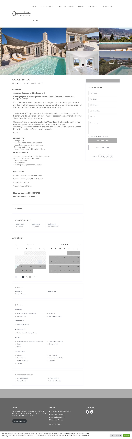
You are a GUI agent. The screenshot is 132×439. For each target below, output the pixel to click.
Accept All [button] (126, 435)
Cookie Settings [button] (116, 435)
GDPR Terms (104, 136)
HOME (34, 7)
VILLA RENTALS (47, 7)
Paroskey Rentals (57, 420)
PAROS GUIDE (107, 7)
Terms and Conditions (24, 375)
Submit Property (19, 421)
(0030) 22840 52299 (57, 414)
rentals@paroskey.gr (58, 417)
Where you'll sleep (22, 220)
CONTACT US (93, 7)
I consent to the (99, 136)
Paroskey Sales (56, 424)
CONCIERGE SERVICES (65, 7)
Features (19, 305)
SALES (35, 20)
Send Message (102, 140)
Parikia (18, 83)
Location (19, 288)
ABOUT (81, 7)
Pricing (18, 208)
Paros (20, 291)
